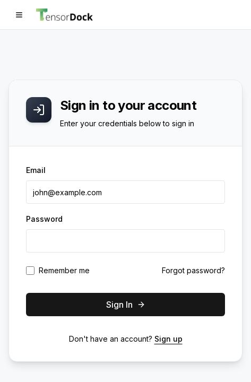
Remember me (64, 270)
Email (36, 170)
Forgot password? (193, 270)
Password (44, 218)
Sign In (125, 304)
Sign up (168, 338)
